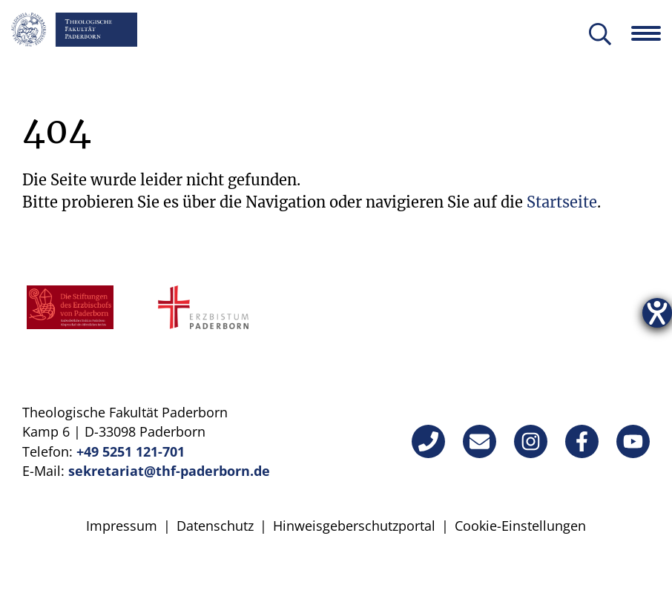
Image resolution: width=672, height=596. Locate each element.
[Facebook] (582, 441)
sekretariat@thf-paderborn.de (169, 471)
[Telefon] (428, 441)
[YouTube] (633, 441)
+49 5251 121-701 (130, 451)
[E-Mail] (479, 441)
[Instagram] (530, 441)
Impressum (121, 525)
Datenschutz (215, 525)
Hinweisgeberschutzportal (354, 525)
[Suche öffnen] (600, 35)
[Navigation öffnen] (651, 33)
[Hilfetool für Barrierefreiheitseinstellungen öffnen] (657, 313)
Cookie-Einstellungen (520, 525)
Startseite (562, 202)
